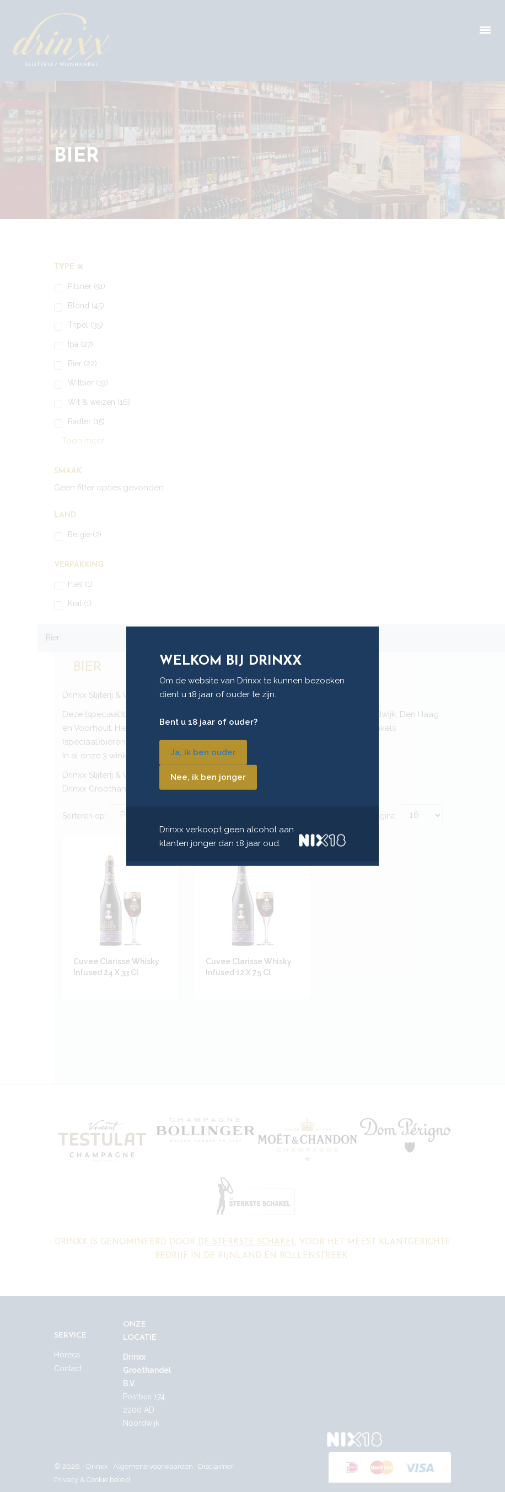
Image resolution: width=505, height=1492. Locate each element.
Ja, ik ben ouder (203, 752)
